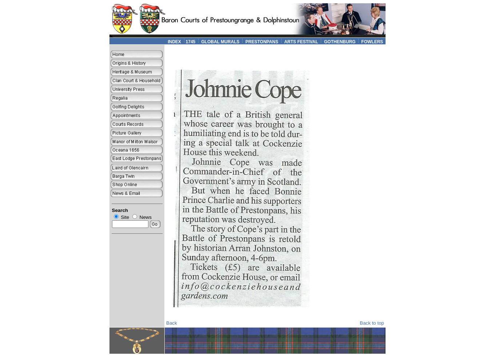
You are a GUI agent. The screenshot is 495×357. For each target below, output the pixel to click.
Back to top (372, 323)
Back (171, 323)
